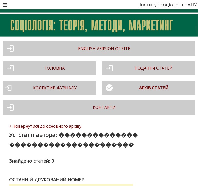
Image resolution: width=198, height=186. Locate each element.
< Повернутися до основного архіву (45, 126)
